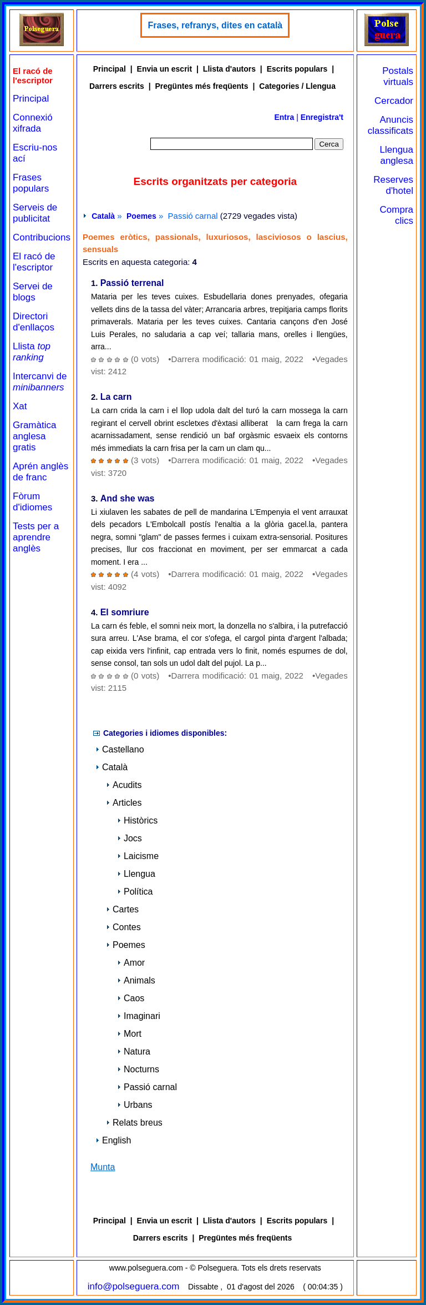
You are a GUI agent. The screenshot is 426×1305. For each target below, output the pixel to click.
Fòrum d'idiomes (32, 502)
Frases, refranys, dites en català (215, 25)
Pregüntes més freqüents (201, 86)
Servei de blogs (33, 292)
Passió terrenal (132, 283)
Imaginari (138, 1016)
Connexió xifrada (33, 123)
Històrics (137, 820)
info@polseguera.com (134, 1286)
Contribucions (41, 237)
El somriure (124, 613)
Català (103, 216)
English (113, 1140)
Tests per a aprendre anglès (36, 537)
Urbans (135, 1105)
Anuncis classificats (390, 125)
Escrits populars (297, 68)
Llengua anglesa (396, 155)
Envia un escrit (164, 68)
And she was (127, 499)
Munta (102, 1167)
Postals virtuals (397, 76)
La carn (116, 397)
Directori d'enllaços (33, 322)
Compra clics (396, 215)
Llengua (136, 874)
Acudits (123, 785)
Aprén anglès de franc (40, 472)
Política (135, 891)
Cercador (393, 101)
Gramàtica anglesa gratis (34, 436)
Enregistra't (322, 117)
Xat (20, 406)
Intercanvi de (40, 382)
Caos (130, 998)
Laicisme (138, 856)
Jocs (129, 838)
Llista (31, 352)
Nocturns (138, 1069)
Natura (133, 1051)
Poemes (141, 216)
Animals (136, 980)
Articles (123, 802)
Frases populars (31, 183)
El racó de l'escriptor (34, 262)
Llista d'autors (229, 68)
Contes (123, 927)
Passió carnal (147, 1087)
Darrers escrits (116, 86)
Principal (31, 98)
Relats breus (134, 1122)
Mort (129, 1033)
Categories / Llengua (297, 86)
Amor (131, 962)
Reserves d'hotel (393, 185)
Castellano (119, 749)
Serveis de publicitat (35, 213)
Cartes (122, 909)
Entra (284, 117)
